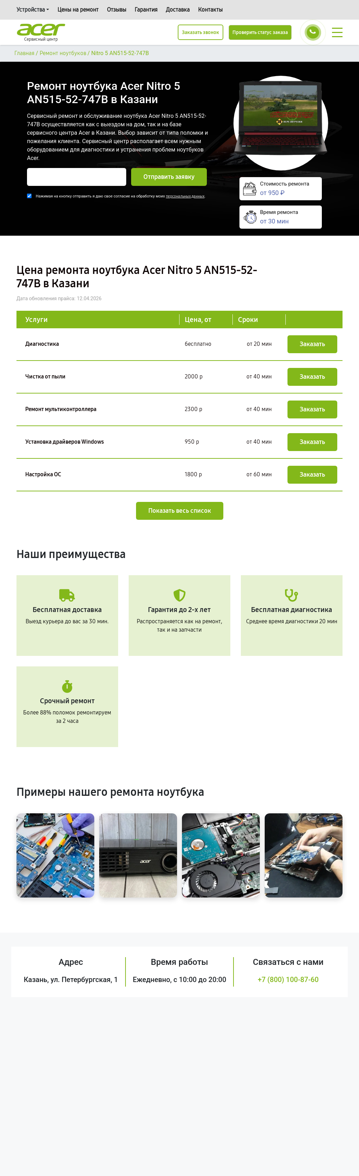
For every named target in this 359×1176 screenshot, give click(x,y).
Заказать (312, 344)
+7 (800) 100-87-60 (288, 979)
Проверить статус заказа (260, 32)
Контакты (210, 9)
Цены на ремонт (78, 9)
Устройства (30, 9)
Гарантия (146, 9)
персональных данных (185, 196)
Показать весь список (179, 511)
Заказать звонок (200, 32)
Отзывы (116, 9)
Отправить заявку (169, 177)
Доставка (178, 9)
